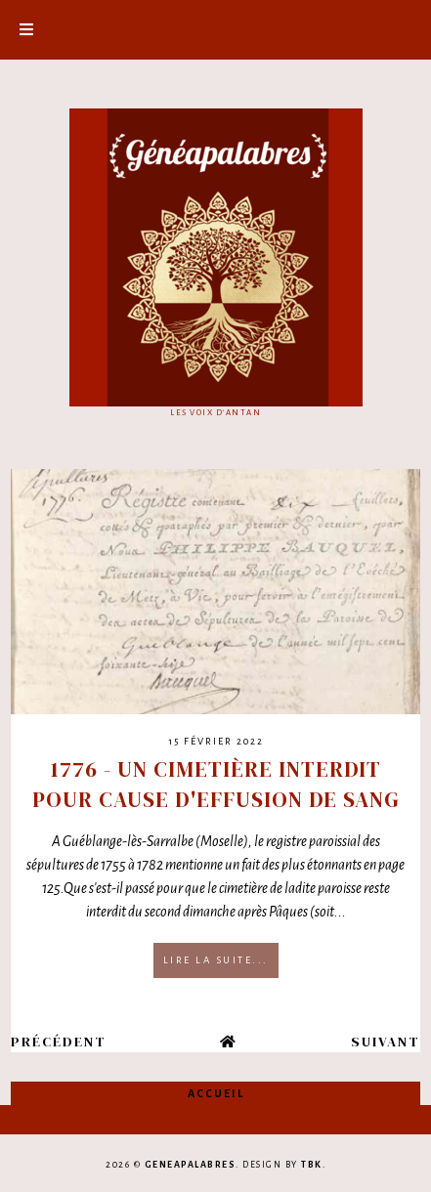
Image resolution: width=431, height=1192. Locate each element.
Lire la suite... (216, 960)
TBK (312, 1165)
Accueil (216, 1093)
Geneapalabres (191, 1165)
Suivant (385, 1041)
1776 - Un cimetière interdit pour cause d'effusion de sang (216, 784)
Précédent (59, 1041)
